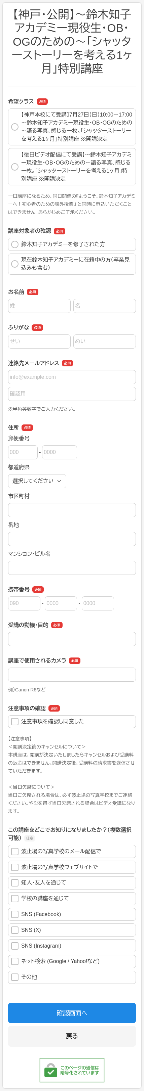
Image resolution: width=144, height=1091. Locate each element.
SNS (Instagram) (36, 946)
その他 (24, 977)
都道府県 (19, 467)
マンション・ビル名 (29, 554)
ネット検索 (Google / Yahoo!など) (55, 961)
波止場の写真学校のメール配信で (56, 851)
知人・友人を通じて (38, 883)
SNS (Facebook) (36, 914)
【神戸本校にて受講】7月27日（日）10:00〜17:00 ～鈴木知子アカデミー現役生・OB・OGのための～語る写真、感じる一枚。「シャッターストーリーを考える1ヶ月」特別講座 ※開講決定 (71, 127)
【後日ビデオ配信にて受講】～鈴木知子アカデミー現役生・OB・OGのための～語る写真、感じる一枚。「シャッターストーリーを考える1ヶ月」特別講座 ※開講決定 (71, 167)
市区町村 (19, 496)
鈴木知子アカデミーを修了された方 (58, 244)
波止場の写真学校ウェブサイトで (54, 867)
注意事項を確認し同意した (47, 721)
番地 (13, 525)
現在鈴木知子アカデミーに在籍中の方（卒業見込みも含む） (70, 264)
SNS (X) (26, 930)
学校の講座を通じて (40, 898)
